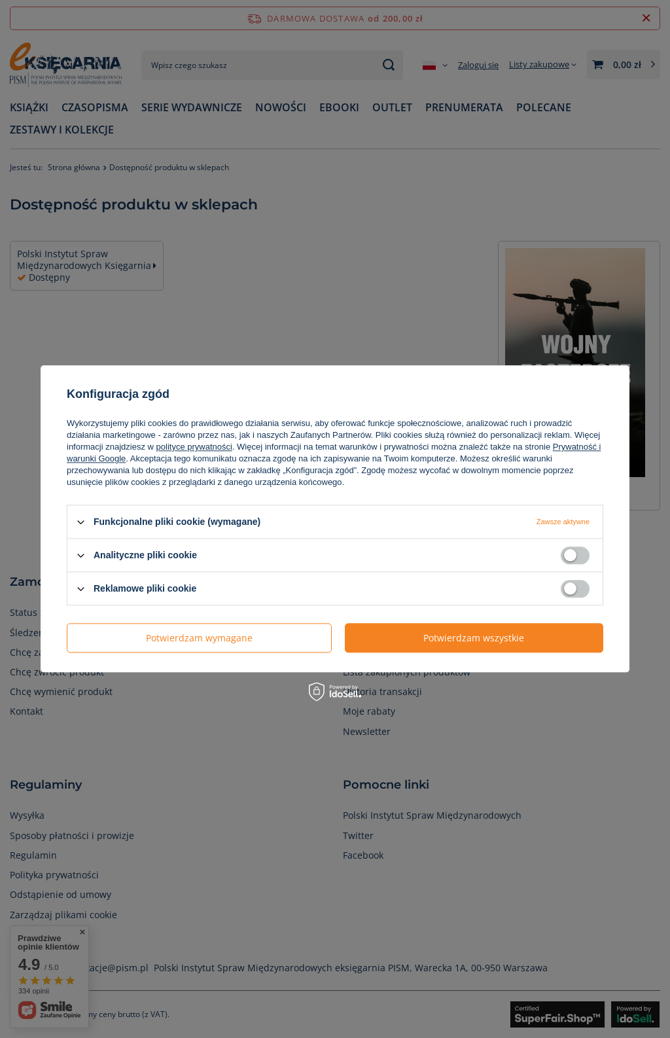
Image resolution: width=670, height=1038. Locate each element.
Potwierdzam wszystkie (473, 638)
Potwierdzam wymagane (199, 638)
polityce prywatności (194, 447)
